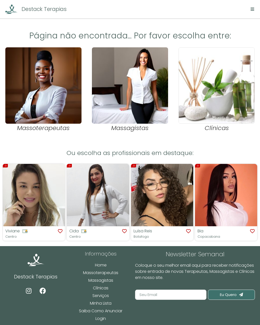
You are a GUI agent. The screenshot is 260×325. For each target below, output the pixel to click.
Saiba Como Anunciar (100, 311)
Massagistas (100, 280)
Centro (11, 236)
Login (100, 318)
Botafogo (141, 236)
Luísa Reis (143, 231)
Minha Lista (100, 303)
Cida (74, 231)
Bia (200, 231)
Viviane (12, 231)
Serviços (100, 296)
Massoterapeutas (100, 273)
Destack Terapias (44, 9)
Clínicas (100, 288)
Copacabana (209, 236)
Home (101, 265)
